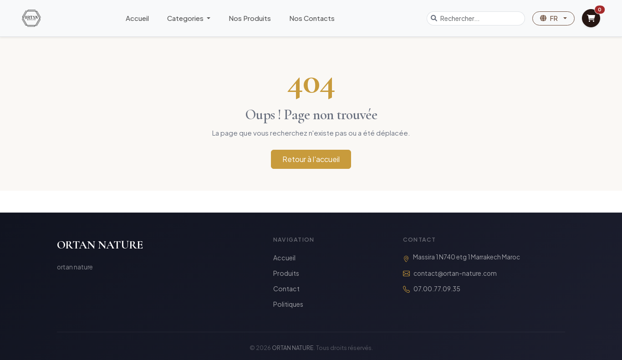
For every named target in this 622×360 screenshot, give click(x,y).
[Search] (482, 18)
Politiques (288, 304)
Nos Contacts (312, 18)
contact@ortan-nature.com (455, 273)
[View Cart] (591, 18)
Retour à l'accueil (311, 159)
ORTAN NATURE (100, 245)
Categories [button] (186, 18)
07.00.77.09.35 (436, 289)
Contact (286, 288)
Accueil (137, 18)
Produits (286, 273)
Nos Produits (250, 18)
